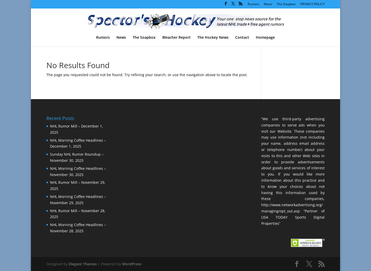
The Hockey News (213, 38)
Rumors (253, 4)
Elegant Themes (83, 263)
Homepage (265, 38)
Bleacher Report (176, 38)
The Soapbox (286, 4)
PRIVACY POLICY (312, 4)
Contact (242, 38)
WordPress (131, 263)
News (268, 4)
